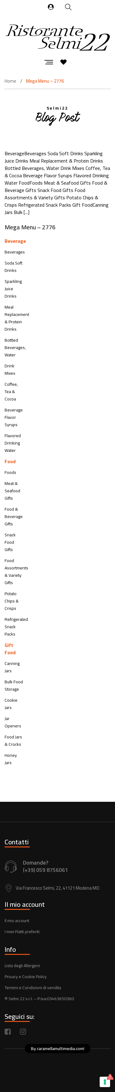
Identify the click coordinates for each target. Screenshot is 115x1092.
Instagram (23, 1031)
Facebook (8, 1031)
